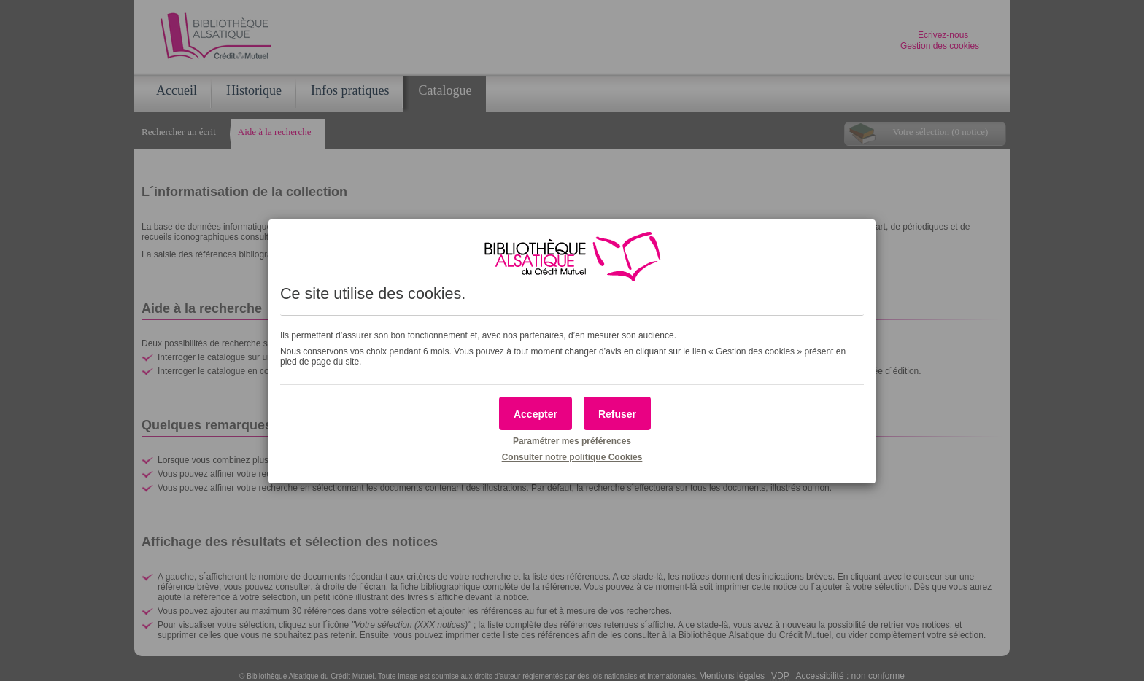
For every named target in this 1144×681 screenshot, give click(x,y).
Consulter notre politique (572, 457)
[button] (535, 413)
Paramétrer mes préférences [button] (572, 441)
